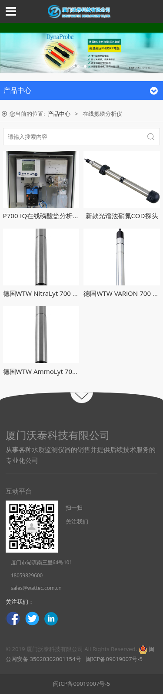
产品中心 (59, 114)
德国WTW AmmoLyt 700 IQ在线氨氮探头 (63, 371)
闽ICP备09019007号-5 (113, 659)
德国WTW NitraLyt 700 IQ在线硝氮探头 (61, 293)
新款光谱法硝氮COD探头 (122, 215)
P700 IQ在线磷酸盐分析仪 (41, 215)
